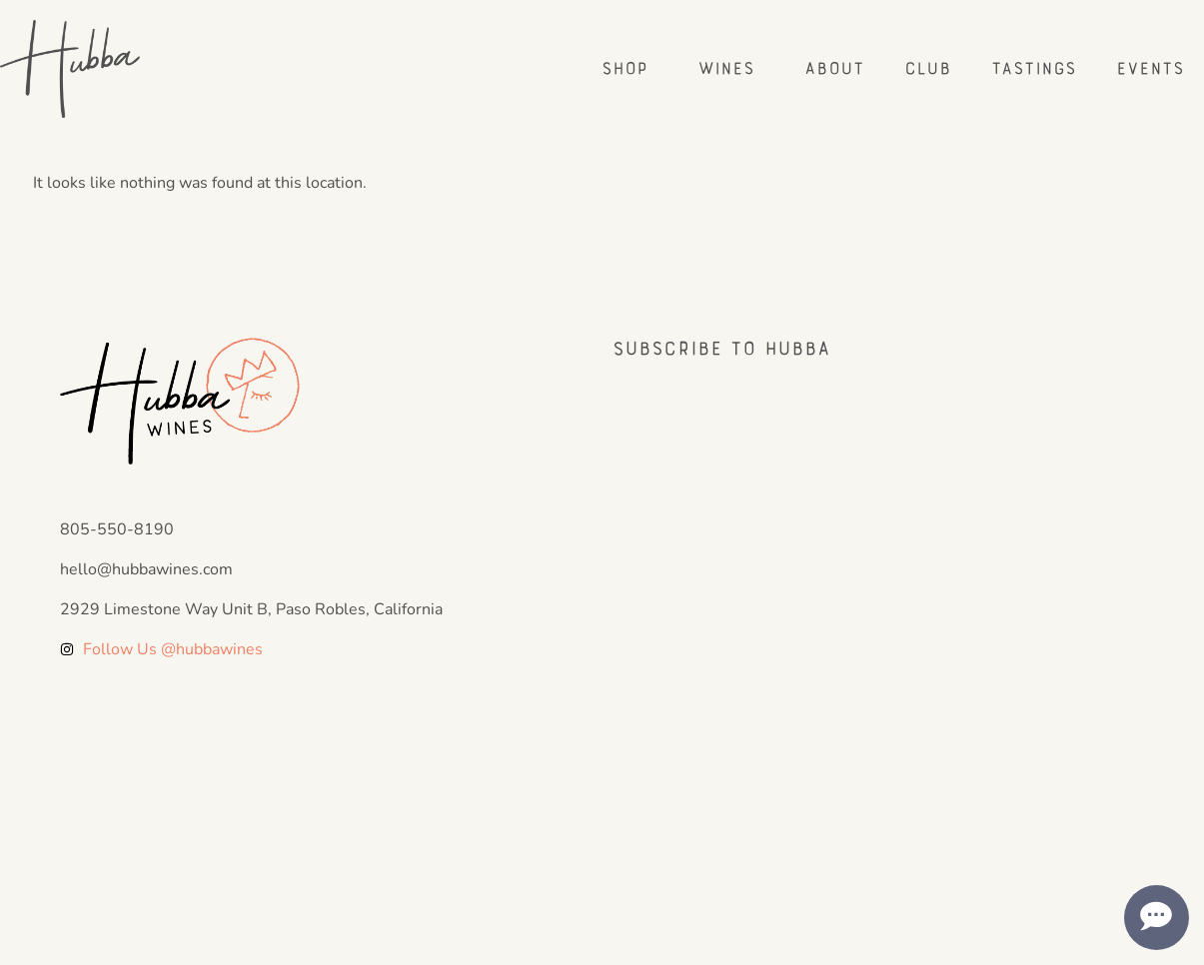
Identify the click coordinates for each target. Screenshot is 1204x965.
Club (927, 68)
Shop (629, 68)
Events (1150, 68)
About (834, 68)
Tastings (1033, 68)
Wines (730, 68)
